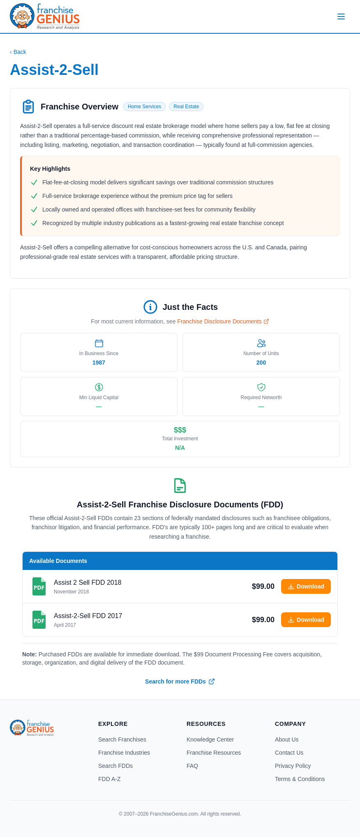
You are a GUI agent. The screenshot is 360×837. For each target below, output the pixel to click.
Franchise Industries (124, 752)
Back (18, 52)
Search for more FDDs (180, 681)
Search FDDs (115, 766)
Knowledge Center (210, 739)
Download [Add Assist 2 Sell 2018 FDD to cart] (306, 586)
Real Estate (186, 106)
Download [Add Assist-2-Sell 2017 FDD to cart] (306, 619)
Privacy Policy (293, 766)
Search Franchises (122, 739)
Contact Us (289, 752)
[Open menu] (341, 16)
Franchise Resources (214, 752)
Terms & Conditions (300, 779)
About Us (287, 739)
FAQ (192, 766)
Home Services (144, 106)
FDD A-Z (109, 779)
